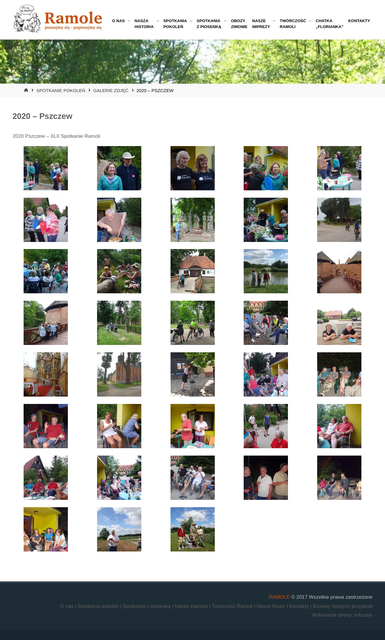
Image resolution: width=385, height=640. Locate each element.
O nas (67, 606)
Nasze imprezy (192, 606)
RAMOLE (279, 597)
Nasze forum (271, 606)
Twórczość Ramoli (233, 606)
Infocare (363, 615)
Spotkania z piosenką (147, 606)
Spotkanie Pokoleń (60, 90)
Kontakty (299, 606)
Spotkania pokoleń (99, 606)
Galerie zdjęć (111, 90)
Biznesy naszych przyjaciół (342, 606)
